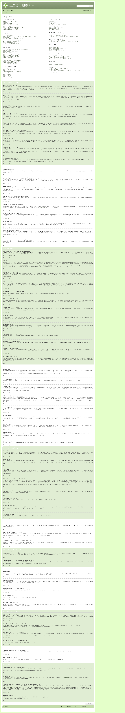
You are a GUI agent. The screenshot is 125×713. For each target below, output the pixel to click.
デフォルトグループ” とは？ (54, 28)
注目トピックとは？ (7, 75)
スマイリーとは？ (6, 70)
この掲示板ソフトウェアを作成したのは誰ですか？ (59, 68)
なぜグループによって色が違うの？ (56, 27)
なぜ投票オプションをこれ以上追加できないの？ (12, 54)
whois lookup (12, 687)
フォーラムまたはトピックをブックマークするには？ (59, 56)
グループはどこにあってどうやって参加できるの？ (59, 24)
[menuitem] (12, 11)
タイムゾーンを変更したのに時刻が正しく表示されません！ (15, 38)
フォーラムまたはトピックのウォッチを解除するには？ (60, 58)
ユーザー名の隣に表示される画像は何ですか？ (12, 41)
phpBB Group (42, 207)
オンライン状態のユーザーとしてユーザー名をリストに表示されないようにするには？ (20, 36)
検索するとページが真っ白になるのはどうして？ (58, 48)
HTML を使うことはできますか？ (9, 69)
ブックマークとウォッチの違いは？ (56, 55)
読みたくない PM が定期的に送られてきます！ (58, 35)
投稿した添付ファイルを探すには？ (56, 64)
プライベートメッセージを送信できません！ (58, 33)
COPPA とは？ (6, 22)
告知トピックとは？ (7, 74)
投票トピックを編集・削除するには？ (10, 55)
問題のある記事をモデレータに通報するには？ (12, 60)
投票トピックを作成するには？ (9, 52)
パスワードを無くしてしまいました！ (10, 28)
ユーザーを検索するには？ (54, 49)
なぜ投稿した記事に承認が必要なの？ (10, 62)
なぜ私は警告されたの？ (8, 58)
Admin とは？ (51, 21)
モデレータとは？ (52, 22)
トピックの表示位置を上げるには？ (10, 63)
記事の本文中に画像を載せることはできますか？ (12, 71)
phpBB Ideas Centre (65, 677)
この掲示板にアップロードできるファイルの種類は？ (59, 62)
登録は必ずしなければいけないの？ (10, 21)
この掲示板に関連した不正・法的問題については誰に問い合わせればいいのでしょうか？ (66, 70)
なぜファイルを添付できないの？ (9, 57)
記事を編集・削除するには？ (8, 50)
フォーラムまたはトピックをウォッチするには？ (58, 57)
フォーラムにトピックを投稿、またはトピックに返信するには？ (15, 49)
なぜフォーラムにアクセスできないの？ (11, 56)
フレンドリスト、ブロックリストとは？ (57, 40)
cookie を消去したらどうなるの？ (9, 30)
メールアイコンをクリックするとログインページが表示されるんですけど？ (18, 44)
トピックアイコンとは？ (8, 77)
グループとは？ (52, 23)
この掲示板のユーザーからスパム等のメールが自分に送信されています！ (63, 36)
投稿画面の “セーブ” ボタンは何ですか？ (11, 61)
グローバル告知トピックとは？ (9, 72)
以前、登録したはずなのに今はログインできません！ (13, 27)
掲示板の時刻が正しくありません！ (10, 37)
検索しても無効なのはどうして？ (55, 47)
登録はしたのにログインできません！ (10, 24)
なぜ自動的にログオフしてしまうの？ (10, 29)
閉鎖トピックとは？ (7, 76)
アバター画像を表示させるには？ (9, 42)
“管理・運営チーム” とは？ (54, 29)
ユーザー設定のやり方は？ (8, 35)
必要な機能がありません (54, 69)
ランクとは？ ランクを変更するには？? (11, 43)
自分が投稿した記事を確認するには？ (56, 50)
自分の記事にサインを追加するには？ (10, 51)
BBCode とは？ (6, 68)
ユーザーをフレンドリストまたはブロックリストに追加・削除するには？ (63, 41)
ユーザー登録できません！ (8, 23)
